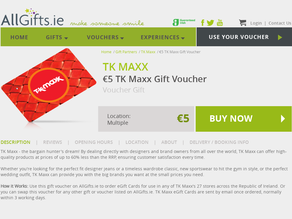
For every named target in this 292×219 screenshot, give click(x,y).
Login (256, 23)
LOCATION (137, 142)
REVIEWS (52, 142)
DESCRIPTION (15, 142)
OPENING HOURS (94, 142)
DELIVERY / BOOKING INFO (219, 142)
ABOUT (169, 142)
